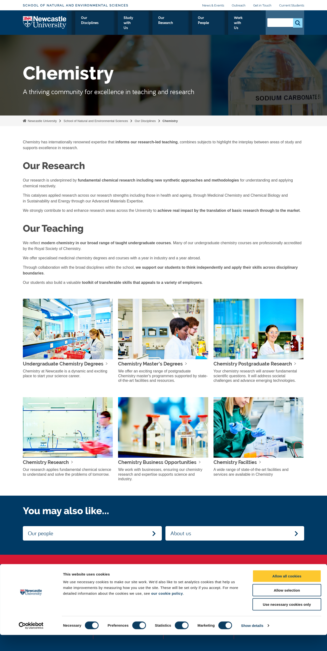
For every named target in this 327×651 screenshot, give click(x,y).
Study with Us (151, 23)
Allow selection (287, 606)
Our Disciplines (116, 23)
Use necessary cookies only (287, 620)
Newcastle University (42, 121)
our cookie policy (167, 609)
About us (180, 533)
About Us (86, 23)
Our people (40, 533)
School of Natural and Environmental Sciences (75, 5)
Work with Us (245, 23)
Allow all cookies (287, 592)
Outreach (238, 5)
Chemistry (170, 121)
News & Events (213, 5)
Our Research (184, 23)
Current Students (291, 5)
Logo (45, 22)
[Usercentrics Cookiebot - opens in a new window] (31, 641)
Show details (252, 641)
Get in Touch (262, 5)
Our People (214, 23)
